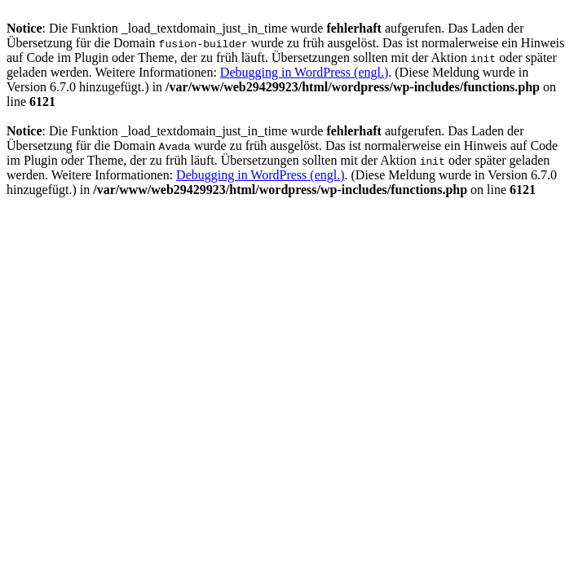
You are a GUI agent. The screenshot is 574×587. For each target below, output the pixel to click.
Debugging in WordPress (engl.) (304, 72)
